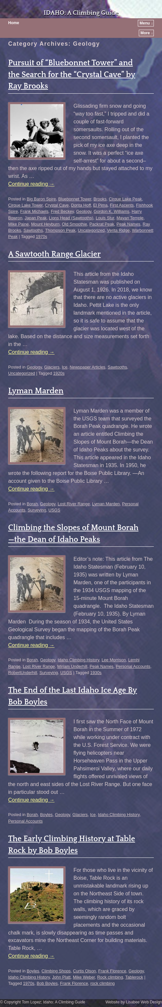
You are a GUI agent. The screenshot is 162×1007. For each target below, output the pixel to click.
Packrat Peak (101, 224)
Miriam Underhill (72, 666)
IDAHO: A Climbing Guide (80, 12)
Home (13, 23)
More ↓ (146, 33)
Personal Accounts (133, 666)
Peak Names (128, 224)
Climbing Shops (56, 970)
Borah (32, 503)
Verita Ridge (118, 230)
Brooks (99, 199)
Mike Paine (18, 224)
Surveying (37, 510)
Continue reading (31, 184)
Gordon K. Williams (111, 211)
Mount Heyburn (45, 224)
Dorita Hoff (81, 205)
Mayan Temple (130, 217)
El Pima (100, 205)
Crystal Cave (57, 205)
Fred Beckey (62, 211)
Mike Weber (84, 977)
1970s (41, 236)
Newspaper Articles (87, 367)
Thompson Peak (60, 230)
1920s (59, 373)
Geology (83, 211)
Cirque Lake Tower (25, 205)
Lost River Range (73, 503)
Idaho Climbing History (78, 659)
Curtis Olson (84, 970)
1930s (96, 672)
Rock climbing (110, 977)
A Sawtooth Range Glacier (54, 254)
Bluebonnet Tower (74, 199)
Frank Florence (112, 970)
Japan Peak (35, 217)
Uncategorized (91, 230)
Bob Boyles (47, 983)
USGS (54, 510)
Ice (64, 367)
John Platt (61, 977)
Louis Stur (105, 217)
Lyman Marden (35, 391)
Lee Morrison (114, 659)
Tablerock (134, 977)
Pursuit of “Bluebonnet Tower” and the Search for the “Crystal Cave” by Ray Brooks (71, 75)
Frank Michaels (34, 211)
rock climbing (102, 983)
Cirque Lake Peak (125, 199)
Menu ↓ (146, 23)
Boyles (46, 814)
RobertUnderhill (22, 672)
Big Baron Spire (41, 199)
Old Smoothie (74, 224)
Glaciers (51, 367)
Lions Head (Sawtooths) (71, 217)
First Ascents (122, 205)
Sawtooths (33, 230)
